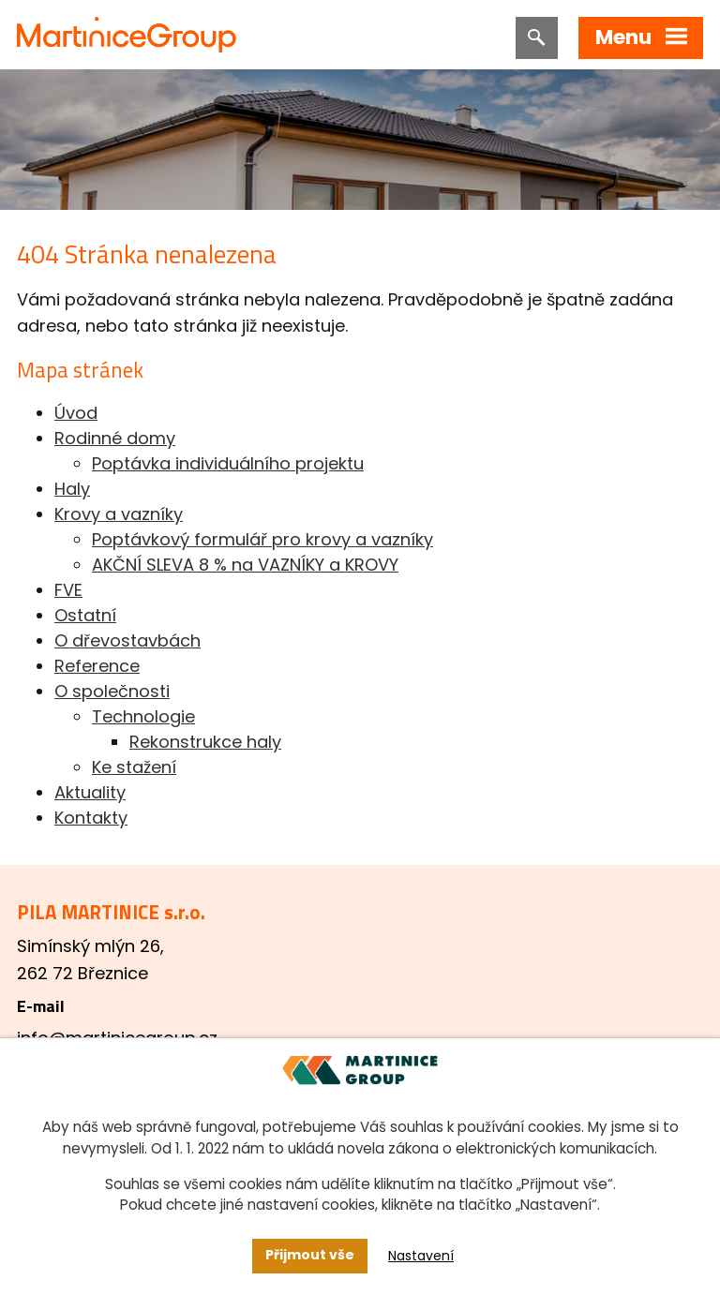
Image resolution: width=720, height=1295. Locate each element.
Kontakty (91, 817)
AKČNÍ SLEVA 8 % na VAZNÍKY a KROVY (245, 564)
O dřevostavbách (127, 640)
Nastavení (421, 1255)
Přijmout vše (309, 1254)
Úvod (76, 412)
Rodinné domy (114, 438)
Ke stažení (134, 767)
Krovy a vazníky (118, 514)
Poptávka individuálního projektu (228, 463)
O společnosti (112, 691)
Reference (97, 665)
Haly (72, 488)
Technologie (143, 716)
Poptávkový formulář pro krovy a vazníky (262, 539)
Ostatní (85, 615)
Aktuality (90, 792)
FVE (68, 590)
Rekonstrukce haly (205, 741)
